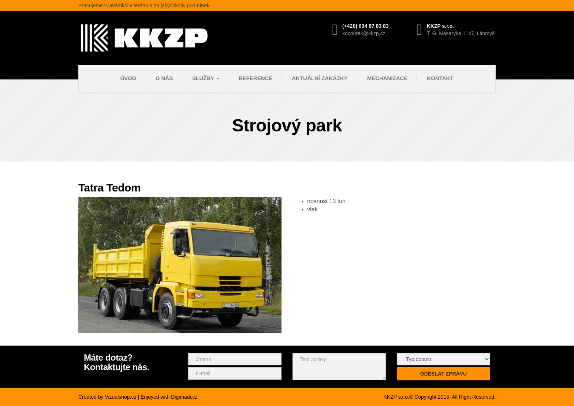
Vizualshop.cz (120, 397)
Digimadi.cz (184, 397)
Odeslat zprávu (443, 374)
